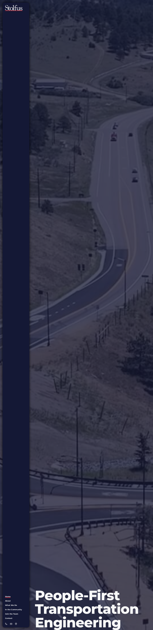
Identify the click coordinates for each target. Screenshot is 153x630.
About (8, 601)
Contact (8, 618)
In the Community (13, 610)
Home (8, 597)
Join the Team (11, 614)
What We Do (11, 605)
